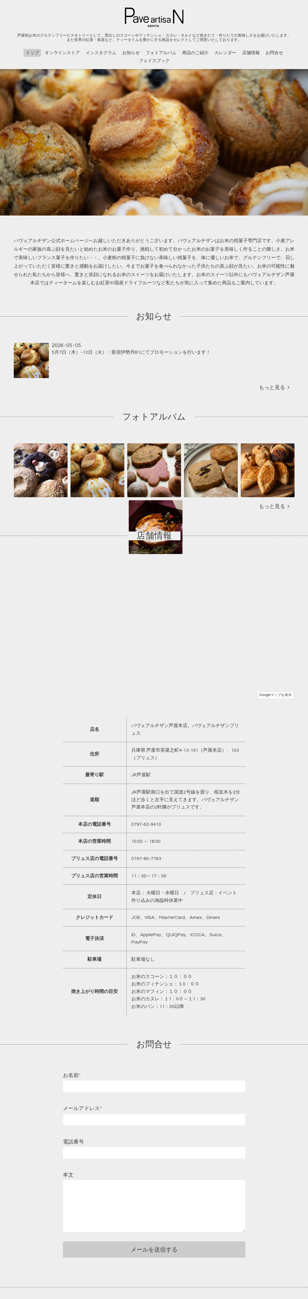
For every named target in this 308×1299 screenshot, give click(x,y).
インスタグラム (101, 53)
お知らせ (131, 53)
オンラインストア (62, 53)
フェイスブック (154, 61)
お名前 (72, 1075)
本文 (68, 1175)
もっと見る (274, 387)
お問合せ (274, 53)
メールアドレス (82, 1108)
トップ (32, 53)
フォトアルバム (161, 53)
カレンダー (225, 53)
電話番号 (73, 1142)
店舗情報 (251, 53)
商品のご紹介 (195, 53)
